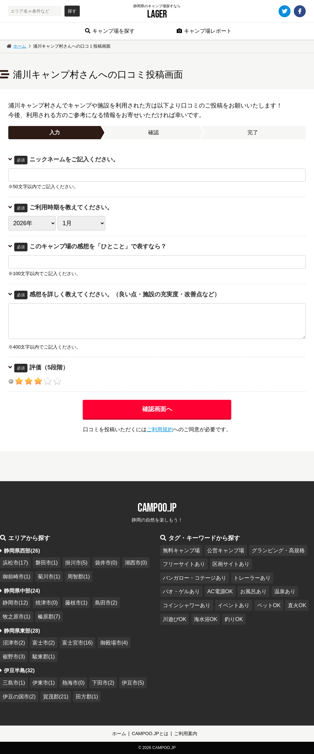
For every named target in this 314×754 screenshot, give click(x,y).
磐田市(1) (46, 563)
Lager (157, 14)
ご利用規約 (160, 429)
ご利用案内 (185, 733)
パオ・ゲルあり (181, 591)
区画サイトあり (230, 564)
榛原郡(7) (49, 616)
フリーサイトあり (184, 564)
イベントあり (233, 605)
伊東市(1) (43, 683)
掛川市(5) (76, 563)
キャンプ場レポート (208, 31)
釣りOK (234, 619)
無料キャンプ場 (181, 550)
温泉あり (284, 591)
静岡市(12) (15, 603)
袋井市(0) (106, 563)
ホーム (19, 46)
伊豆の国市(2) (19, 696)
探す (72, 11)
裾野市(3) (14, 656)
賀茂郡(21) (55, 696)
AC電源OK (220, 591)
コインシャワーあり (186, 605)
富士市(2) (43, 643)
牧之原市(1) (16, 616)
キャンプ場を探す (113, 31)
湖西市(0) (136, 563)
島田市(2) (106, 603)
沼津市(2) (14, 643)
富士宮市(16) (77, 643)
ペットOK (269, 605)
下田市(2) (103, 683)
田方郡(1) (87, 696)
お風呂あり (253, 591)
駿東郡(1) (43, 656)
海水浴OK (205, 619)
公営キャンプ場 (225, 550)
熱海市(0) (73, 683)
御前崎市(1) (16, 576)
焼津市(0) (46, 603)
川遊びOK (174, 619)
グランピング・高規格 (278, 550)
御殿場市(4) (114, 643)
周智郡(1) (78, 576)
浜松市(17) (15, 563)
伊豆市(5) (133, 683)
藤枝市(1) (76, 603)
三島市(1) (14, 683)
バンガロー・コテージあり (194, 578)
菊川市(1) (49, 576)
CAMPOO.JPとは (150, 733)
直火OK (297, 605)
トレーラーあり (252, 578)
